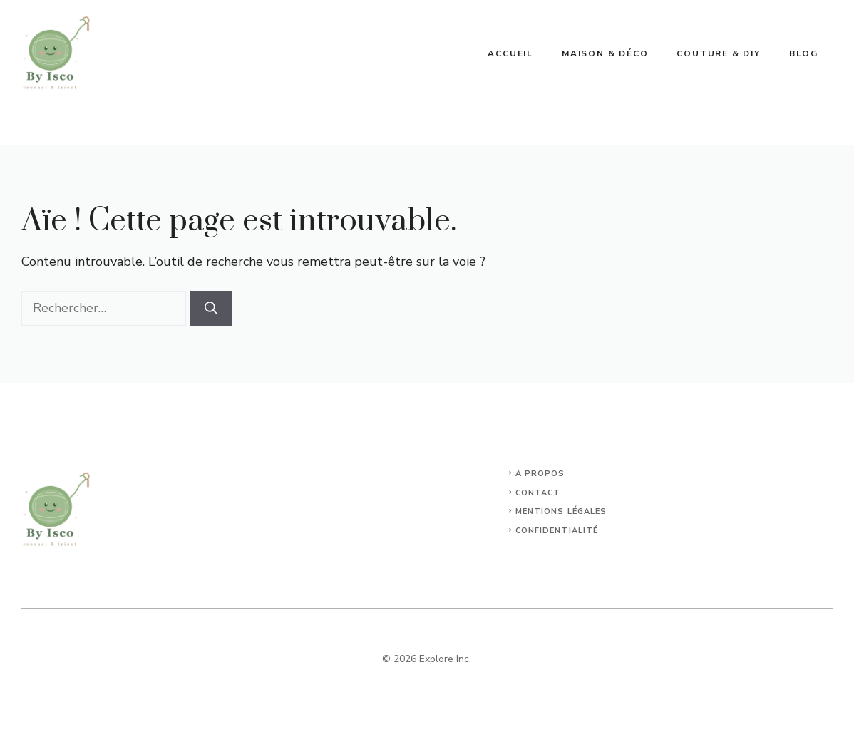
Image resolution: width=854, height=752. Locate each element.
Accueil (510, 53)
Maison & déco (605, 53)
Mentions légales (561, 511)
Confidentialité (557, 530)
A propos (540, 473)
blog (803, 53)
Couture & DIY (718, 53)
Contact (538, 493)
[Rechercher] (211, 308)
